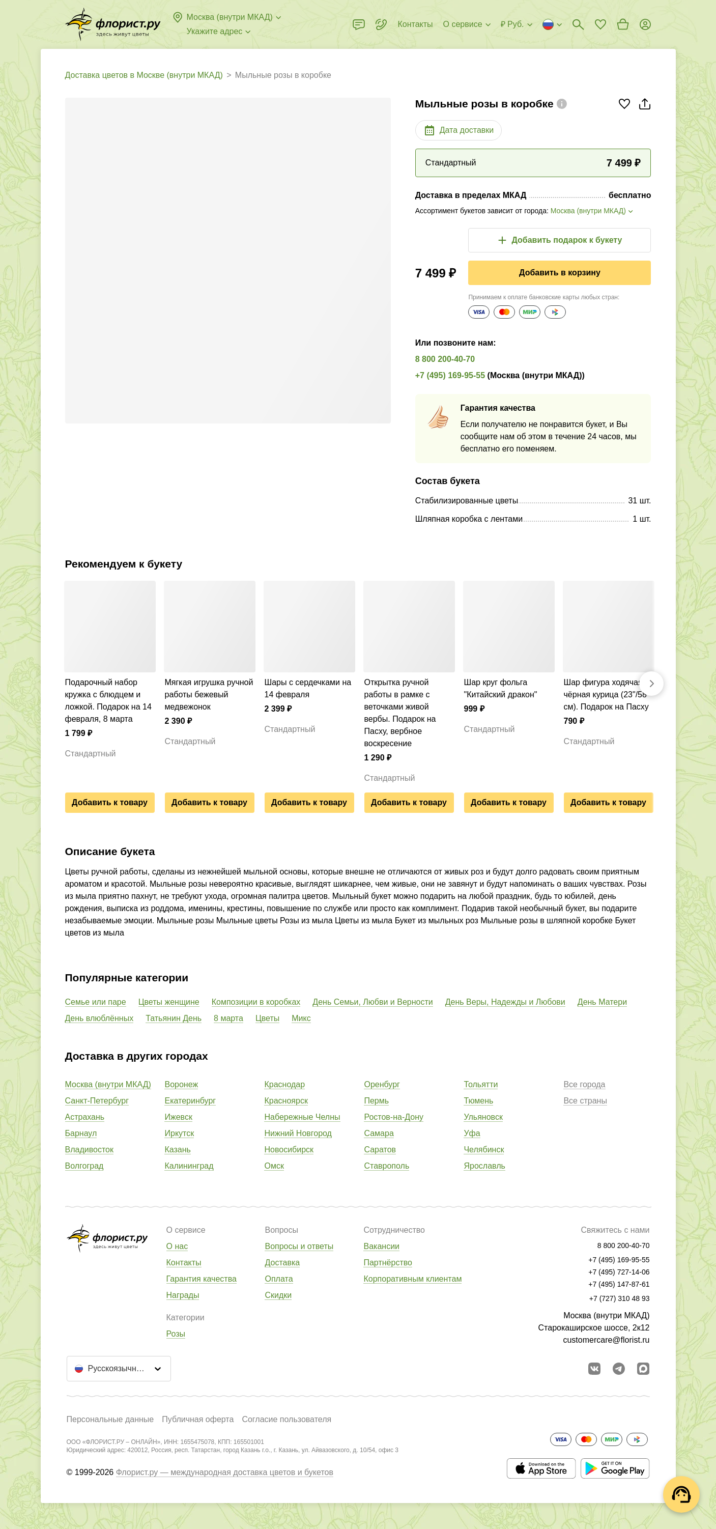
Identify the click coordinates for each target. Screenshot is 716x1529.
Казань (177, 1149)
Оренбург (381, 1084)
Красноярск (285, 1100)
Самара (378, 1133)
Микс (301, 1018)
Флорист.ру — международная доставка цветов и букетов (224, 1472)
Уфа (472, 1133)
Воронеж (181, 1084)
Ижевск (178, 1117)
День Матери (602, 1002)
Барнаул (81, 1133)
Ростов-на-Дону (393, 1117)
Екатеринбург (190, 1100)
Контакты (184, 1262)
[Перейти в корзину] (623, 24)
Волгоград (84, 1166)
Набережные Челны (302, 1117)
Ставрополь (386, 1166)
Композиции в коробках (256, 1002)
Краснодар (284, 1084)
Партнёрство (387, 1262)
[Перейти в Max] (643, 1368)
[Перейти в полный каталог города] (113, 24)
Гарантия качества (201, 1279)
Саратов (380, 1149)
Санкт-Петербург (97, 1100)
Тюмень (478, 1100)
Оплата (279, 1279)
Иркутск (179, 1133)
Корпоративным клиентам (412, 1279)
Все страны (585, 1100)
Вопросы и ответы (299, 1246)
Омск (273, 1166)
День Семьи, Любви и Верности (372, 1002)
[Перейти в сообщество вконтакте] (594, 1368)
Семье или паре (95, 1002)
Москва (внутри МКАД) (108, 1084)
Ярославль (484, 1166)
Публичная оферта (198, 1419)
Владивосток (89, 1149)
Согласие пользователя (286, 1419)
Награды (182, 1295)
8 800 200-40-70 (445, 359)
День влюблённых (99, 1018)
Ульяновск (483, 1117)
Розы (176, 1333)
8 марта (228, 1018)
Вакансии (381, 1246)
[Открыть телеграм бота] (619, 1368)
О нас (177, 1246)
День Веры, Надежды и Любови (505, 1002)
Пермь (376, 1100)
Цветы (267, 1018)
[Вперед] (651, 683)
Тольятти (481, 1084)
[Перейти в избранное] (600, 24)
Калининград (188, 1166)
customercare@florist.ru (606, 1340)
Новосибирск (288, 1149)
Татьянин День (174, 1018)
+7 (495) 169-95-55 (450, 375)
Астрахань (85, 1117)
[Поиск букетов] (578, 24)
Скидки (278, 1295)
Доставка (282, 1262)
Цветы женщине (168, 1002)
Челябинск (484, 1149)
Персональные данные (110, 1419)
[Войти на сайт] (645, 24)
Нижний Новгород (297, 1133)
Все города (584, 1084)
